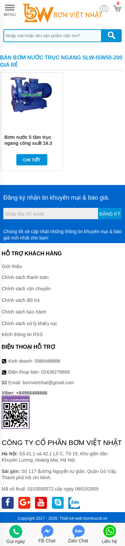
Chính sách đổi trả (21, 300)
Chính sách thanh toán (25, 277)
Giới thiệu (12, 266)
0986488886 (48, 361)
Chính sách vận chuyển (26, 288)
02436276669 (55, 372)
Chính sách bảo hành (24, 312)
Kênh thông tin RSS (22, 334)
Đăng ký (109, 214)
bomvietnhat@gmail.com (48, 382)
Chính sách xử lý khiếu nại (29, 323)
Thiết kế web (71, 518)
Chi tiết (32, 159)
